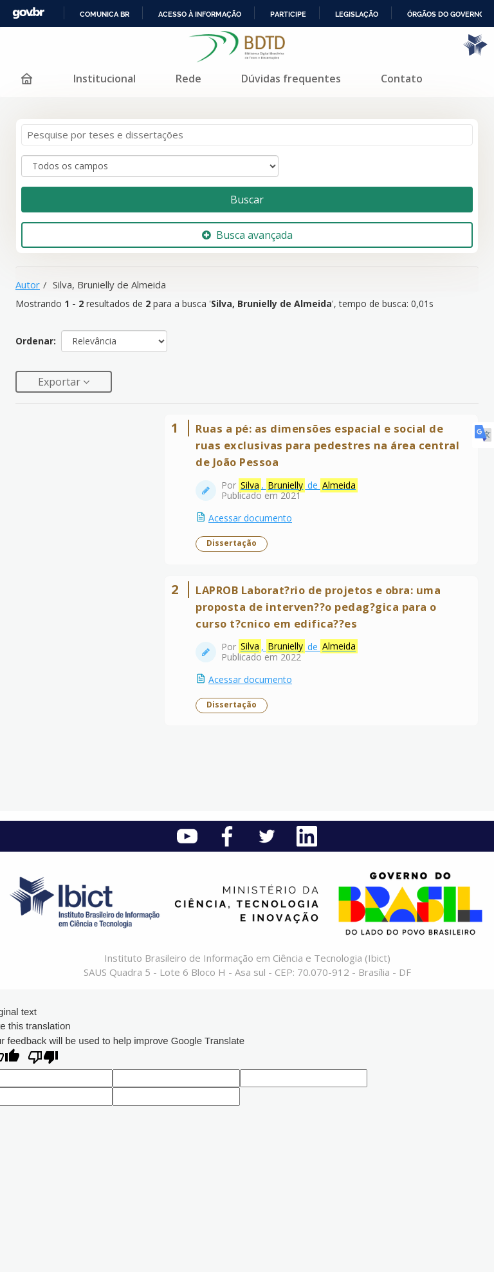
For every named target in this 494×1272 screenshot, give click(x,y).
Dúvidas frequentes (291, 78)
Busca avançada (247, 235)
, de (298, 485)
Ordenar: (35, 341)
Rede (188, 78)
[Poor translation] (43, 1058)
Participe (288, 14)
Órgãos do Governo (445, 14)
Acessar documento (250, 518)
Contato (402, 78)
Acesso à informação (199, 14)
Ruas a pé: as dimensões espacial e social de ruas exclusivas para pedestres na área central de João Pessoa (327, 445)
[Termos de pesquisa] (247, 134)
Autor (27, 284)
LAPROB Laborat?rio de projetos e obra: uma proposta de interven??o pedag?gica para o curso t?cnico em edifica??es (318, 607)
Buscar (247, 199)
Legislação (356, 14)
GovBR (28, 13)
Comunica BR (104, 14)
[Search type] (150, 166)
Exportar (60, 382)
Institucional (104, 78)
